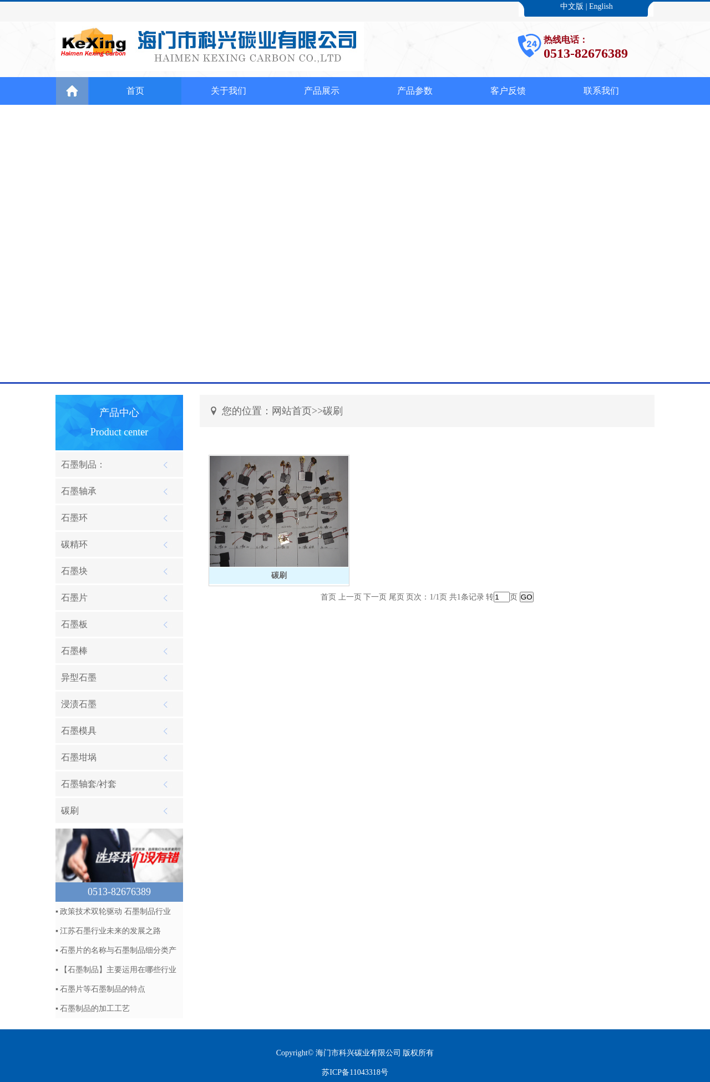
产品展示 (321, 90)
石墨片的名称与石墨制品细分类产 (118, 950)
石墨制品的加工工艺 (95, 1008)
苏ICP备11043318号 (355, 1072)
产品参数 (415, 90)
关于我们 (228, 90)
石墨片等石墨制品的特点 (102, 989)
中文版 (572, 6)
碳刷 (279, 575)
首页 (135, 90)
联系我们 (601, 90)
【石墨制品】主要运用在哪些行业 (118, 970)
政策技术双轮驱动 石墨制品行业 (115, 911)
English (601, 6)
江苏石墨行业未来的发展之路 (110, 931)
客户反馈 (508, 90)
